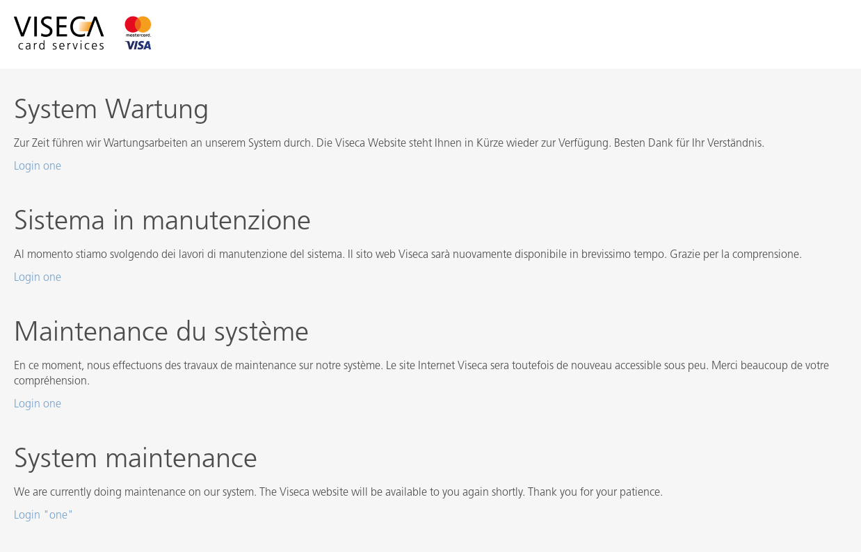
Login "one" (44, 515)
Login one (37, 166)
